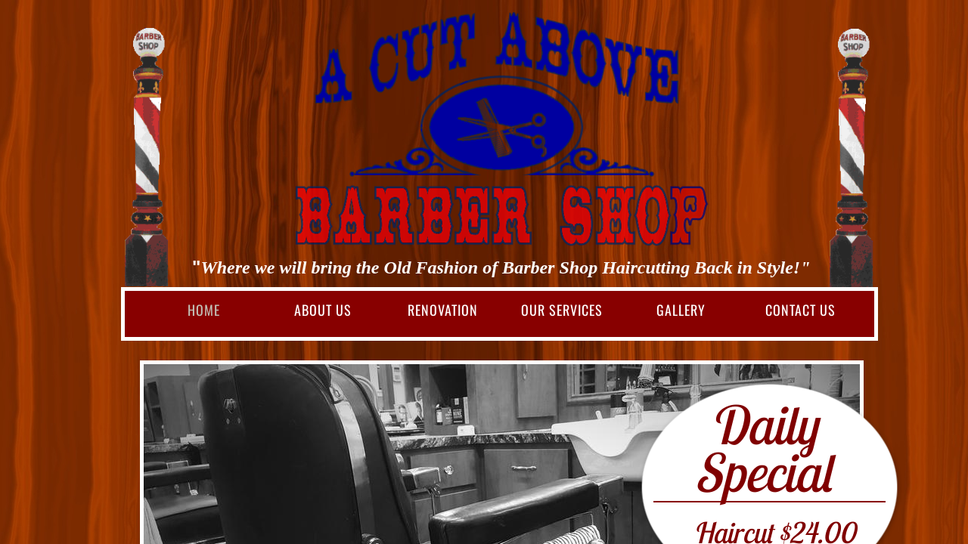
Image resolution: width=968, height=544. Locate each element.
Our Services (562, 310)
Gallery (681, 310)
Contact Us (800, 310)
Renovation (443, 310)
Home (204, 310)
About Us (323, 310)
